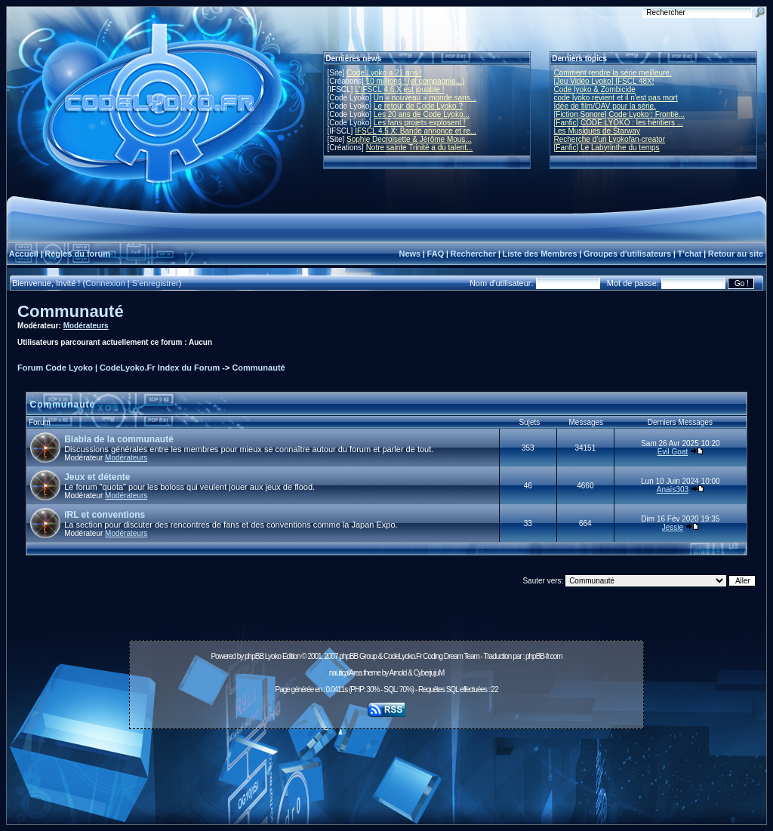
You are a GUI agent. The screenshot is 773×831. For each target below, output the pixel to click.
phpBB (254, 656)
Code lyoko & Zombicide (595, 89)
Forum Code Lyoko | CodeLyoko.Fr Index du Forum (118, 367)
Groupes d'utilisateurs (627, 253)
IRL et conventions (104, 514)
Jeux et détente (97, 477)
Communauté (70, 311)
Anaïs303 (672, 489)
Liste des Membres (539, 253)
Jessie (672, 527)
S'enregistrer (155, 283)
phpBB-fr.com (543, 656)
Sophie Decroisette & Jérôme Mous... (409, 139)
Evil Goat (673, 452)
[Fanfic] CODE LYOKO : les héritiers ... (619, 122)
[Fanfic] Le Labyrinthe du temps (607, 147)
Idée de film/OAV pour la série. (605, 106)
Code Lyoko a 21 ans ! (384, 73)
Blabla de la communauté (119, 439)
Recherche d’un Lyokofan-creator (610, 139)
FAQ (436, 253)
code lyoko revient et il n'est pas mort (616, 98)
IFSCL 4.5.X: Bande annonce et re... (415, 131)
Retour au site (735, 253)
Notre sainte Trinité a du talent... (419, 147)
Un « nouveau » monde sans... (425, 98)
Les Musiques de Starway (597, 131)
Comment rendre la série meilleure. (613, 73)
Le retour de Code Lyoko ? (418, 106)
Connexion (105, 283)
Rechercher (474, 253)
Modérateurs (86, 326)
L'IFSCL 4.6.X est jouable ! (399, 89)
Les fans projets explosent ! (420, 122)
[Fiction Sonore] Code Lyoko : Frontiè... (619, 114)
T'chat (690, 253)
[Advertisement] (386, 768)
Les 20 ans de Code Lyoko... (422, 114)
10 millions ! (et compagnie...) (415, 81)
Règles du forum (77, 253)
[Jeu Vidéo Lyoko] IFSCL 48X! (604, 81)
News (409, 253)
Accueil (23, 253)
